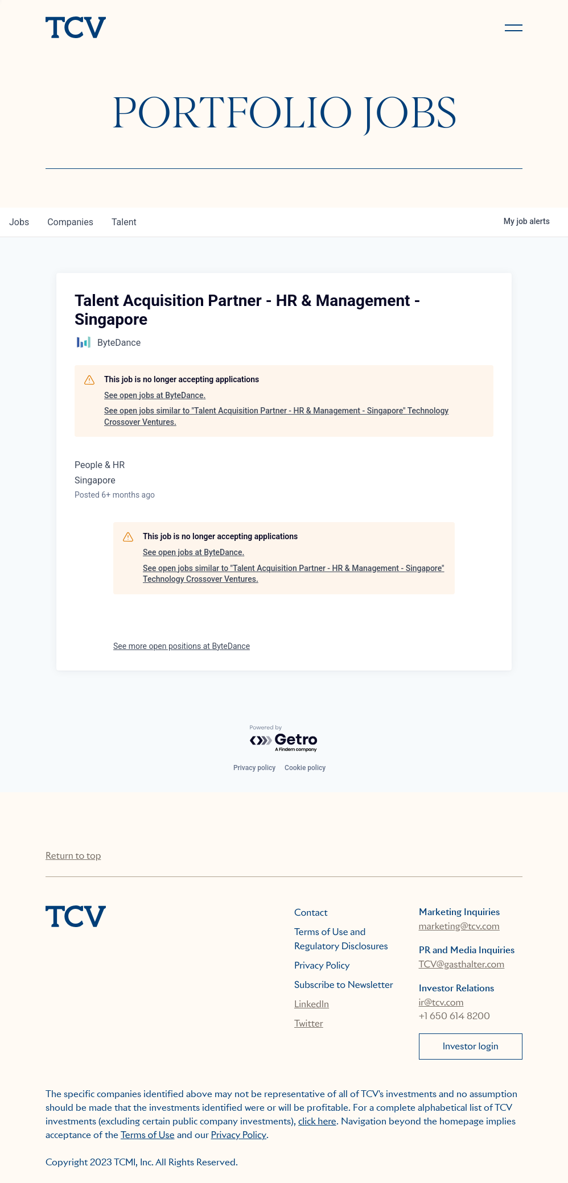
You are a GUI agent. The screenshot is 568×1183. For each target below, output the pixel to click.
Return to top (73, 856)
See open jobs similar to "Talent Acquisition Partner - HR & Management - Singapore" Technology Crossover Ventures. (276, 416)
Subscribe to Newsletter (343, 985)
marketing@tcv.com (459, 926)
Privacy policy (254, 768)
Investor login (471, 1046)
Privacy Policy (322, 965)
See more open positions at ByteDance (181, 646)
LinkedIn (311, 1004)
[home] (160, 28)
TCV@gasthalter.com (462, 964)
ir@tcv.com (441, 1002)
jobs (19, 222)
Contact (311, 913)
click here (317, 1121)
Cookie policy (305, 768)
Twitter (308, 1023)
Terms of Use (148, 1135)
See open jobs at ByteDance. (154, 395)
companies (70, 222)
